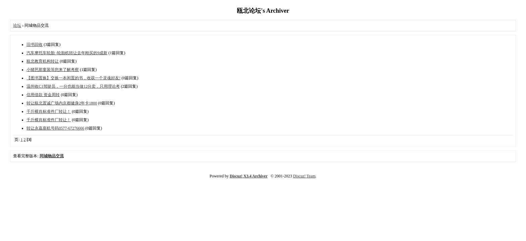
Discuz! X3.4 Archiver (249, 176)
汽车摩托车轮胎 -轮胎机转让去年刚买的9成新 (67, 53)
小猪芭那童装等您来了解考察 (53, 69)
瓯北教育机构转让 (43, 61)
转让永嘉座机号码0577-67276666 (55, 128)
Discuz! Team (304, 176)
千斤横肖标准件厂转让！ (49, 111)
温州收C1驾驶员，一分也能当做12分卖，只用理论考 (73, 86)
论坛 (17, 25)
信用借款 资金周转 (43, 94)
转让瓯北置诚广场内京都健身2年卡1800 (62, 103)
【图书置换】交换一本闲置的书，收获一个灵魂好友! (73, 78)
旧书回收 (35, 44)
